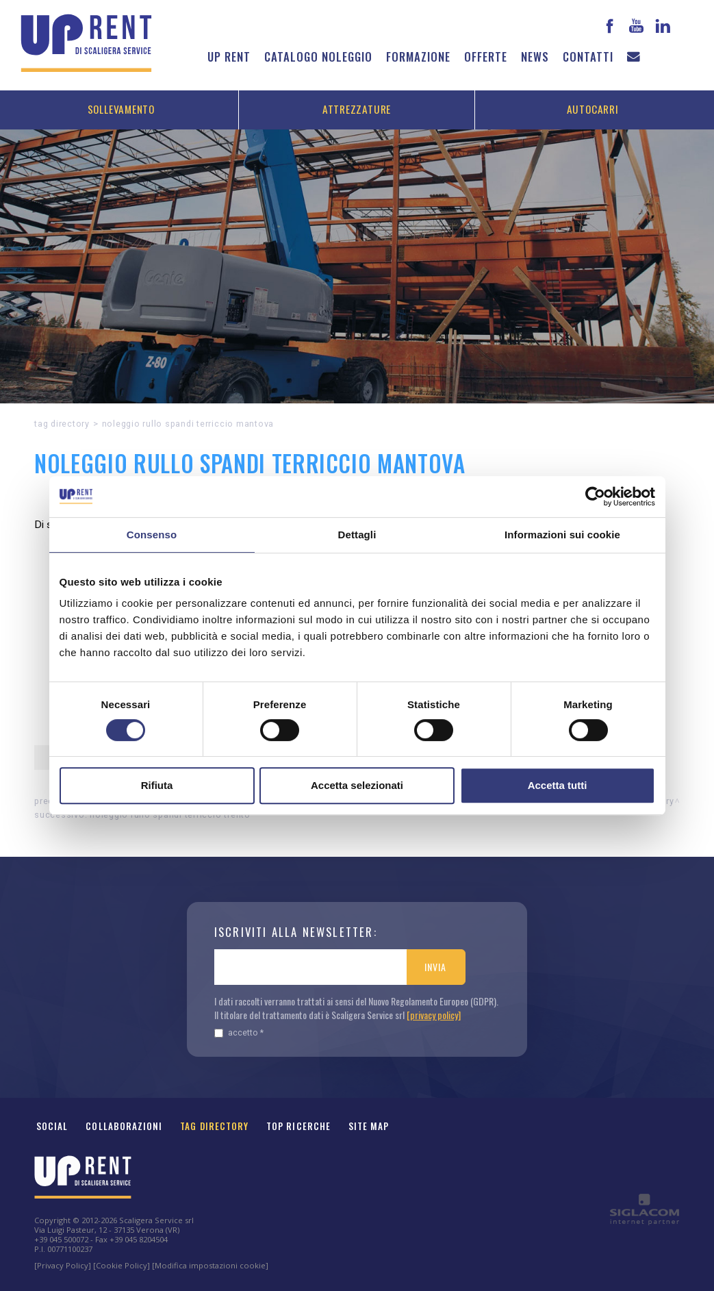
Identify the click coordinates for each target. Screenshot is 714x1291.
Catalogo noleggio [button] (318, 56)
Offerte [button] (485, 56)
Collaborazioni (124, 1126)
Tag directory (62, 423)
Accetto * (239, 1032)
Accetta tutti (557, 785)
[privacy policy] (434, 1014)
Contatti (588, 56)
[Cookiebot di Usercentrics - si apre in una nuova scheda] (595, 496)
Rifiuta (157, 785)
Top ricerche (298, 1126)
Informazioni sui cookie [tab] (562, 534)
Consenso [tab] (152, 534)
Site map (369, 1126)
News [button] (535, 56)
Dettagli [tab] (357, 534)
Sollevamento (121, 108)
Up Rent (229, 56)
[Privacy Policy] (62, 1265)
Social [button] (52, 1126)
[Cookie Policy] (121, 1265)
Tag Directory (214, 1126)
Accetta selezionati (357, 785)
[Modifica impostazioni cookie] (210, 1265)
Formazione (418, 56)
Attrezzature (356, 108)
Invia (435, 967)
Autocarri (593, 108)
